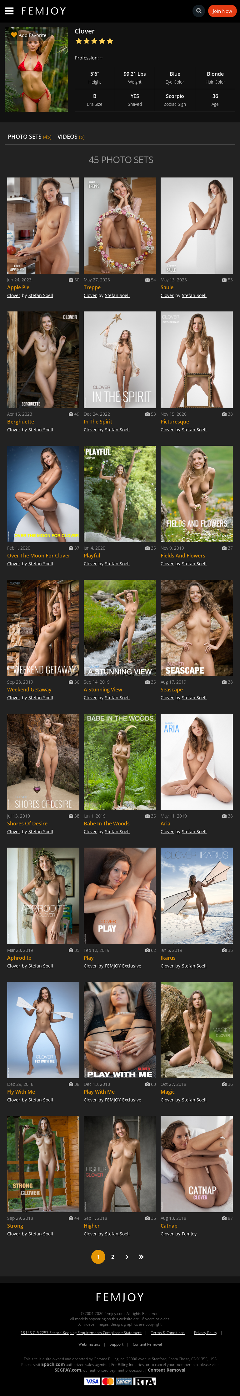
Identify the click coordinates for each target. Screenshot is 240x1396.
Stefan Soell (40, 295)
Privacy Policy (205, 1332)
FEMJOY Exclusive (123, 966)
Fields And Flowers (183, 555)
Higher (92, 1225)
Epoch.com (53, 1364)
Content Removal (147, 1344)
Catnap (169, 1225)
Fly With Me (21, 1091)
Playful (92, 555)
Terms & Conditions (168, 1332)
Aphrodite (19, 957)
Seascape (172, 689)
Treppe (92, 287)
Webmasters (89, 1344)
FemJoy (189, 1234)
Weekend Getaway (29, 689)
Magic (168, 1091)
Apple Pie (18, 287)
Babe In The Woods (107, 823)
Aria (165, 823)
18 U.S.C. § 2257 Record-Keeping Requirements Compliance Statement (81, 1332)
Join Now (222, 11)
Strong (15, 1225)
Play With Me (99, 1091)
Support (116, 1344)
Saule (167, 287)
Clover (13, 295)
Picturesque (175, 421)
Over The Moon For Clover (38, 555)
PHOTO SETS (29, 136)
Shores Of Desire (27, 823)
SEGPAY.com (68, 1370)
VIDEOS (71, 136)
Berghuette (20, 421)
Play (89, 957)
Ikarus (168, 957)
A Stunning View (103, 689)
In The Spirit (98, 421)
